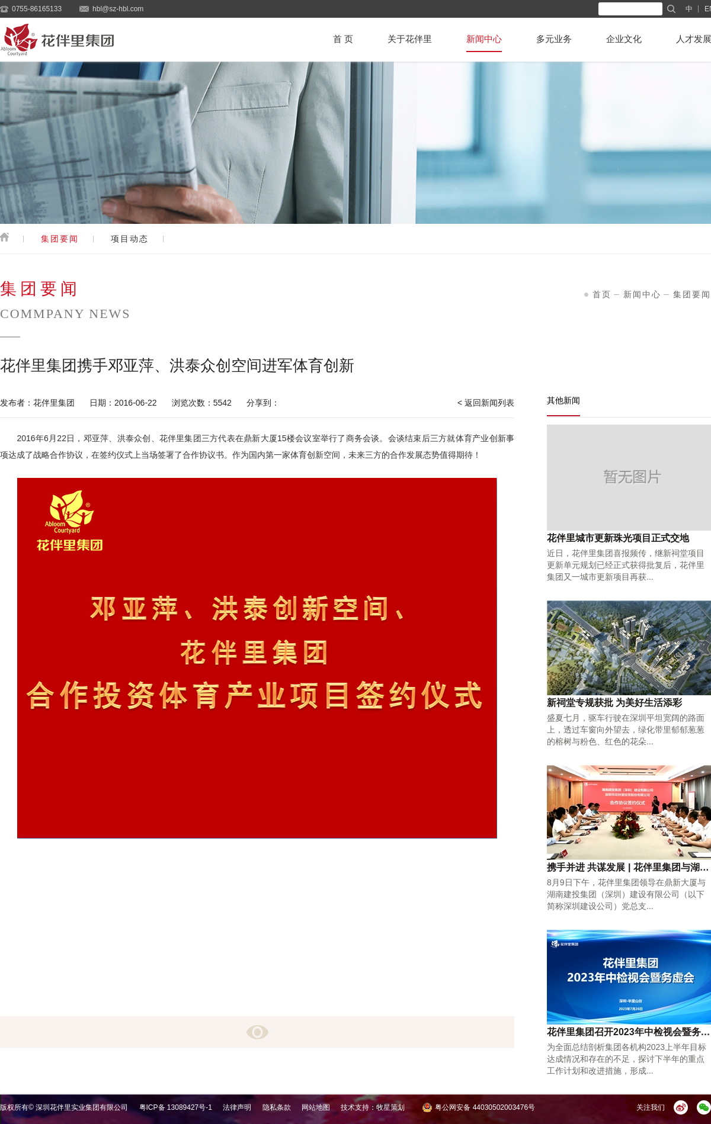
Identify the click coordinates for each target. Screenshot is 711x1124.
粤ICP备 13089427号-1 (175, 1107)
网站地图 (316, 1107)
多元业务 (554, 39)
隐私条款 (276, 1107)
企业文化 (624, 39)
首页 (601, 294)
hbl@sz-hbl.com (117, 9)
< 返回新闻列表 (485, 402)
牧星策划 (390, 1107)
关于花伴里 (409, 39)
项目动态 (130, 238)
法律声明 (237, 1107)
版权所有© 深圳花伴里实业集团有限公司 (64, 1107)
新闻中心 (484, 39)
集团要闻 (60, 238)
